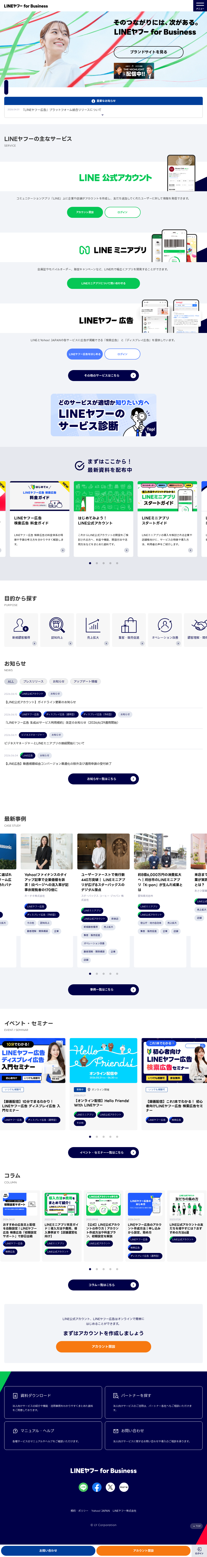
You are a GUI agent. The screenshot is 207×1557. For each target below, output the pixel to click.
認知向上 (57, 628)
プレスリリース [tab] (33, 681)
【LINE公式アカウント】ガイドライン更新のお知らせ (40, 702)
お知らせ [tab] (58, 681)
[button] (97, 81)
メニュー (200, 6)
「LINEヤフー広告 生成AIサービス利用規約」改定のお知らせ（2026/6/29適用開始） (62, 722)
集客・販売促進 (129, 628)
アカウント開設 (143, 1550)
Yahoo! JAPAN (100, 1511)
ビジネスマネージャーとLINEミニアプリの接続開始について (44, 743)
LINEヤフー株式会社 (124, 1511)
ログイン (199, 1553)
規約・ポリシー (79, 1511)
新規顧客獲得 (21, 628)
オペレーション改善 (165, 628)
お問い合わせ (48, 1550)
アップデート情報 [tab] (85, 681)
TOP (198, 1526)
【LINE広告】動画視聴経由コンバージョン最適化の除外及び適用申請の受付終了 (58, 763)
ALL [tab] (11, 681)
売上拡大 (93, 628)
